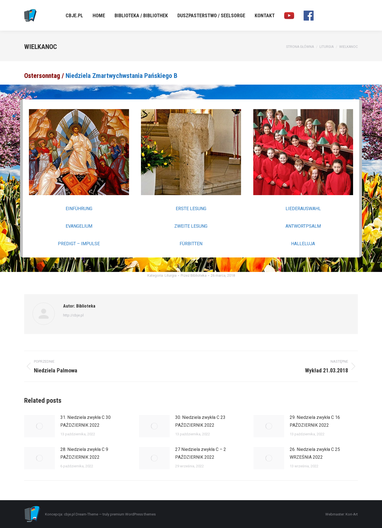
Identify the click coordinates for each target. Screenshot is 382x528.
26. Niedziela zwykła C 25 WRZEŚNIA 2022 (315, 453)
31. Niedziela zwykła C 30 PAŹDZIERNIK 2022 (85, 421)
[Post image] (39, 426)
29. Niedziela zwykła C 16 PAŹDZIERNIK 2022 (315, 421)
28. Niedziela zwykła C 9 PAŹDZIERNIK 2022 (84, 453)
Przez (194, 275)
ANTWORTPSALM (303, 226)
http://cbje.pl (73, 315)
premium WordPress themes (133, 514)
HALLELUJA (303, 243)
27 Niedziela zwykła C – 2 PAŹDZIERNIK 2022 (200, 453)
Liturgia (171, 275)
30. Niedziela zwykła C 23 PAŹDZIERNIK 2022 (200, 421)
